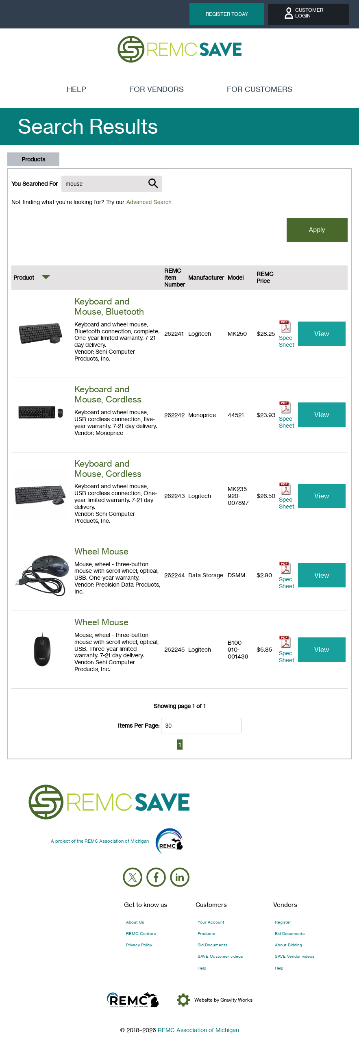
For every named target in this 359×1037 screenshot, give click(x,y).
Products (33, 159)
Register (283, 922)
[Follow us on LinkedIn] (179, 877)
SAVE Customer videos (220, 956)
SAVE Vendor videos (294, 956)
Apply (317, 229)
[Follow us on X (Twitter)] (132, 877)
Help (76, 89)
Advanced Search (149, 202)
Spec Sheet (286, 334)
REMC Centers (141, 933)
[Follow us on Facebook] (156, 877)
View (321, 334)
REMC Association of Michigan (198, 1029)
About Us (135, 922)
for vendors (156, 89)
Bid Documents (212, 945)
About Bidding (288, 945)
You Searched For (86, 184)
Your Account (211, 922)
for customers (259, 89)
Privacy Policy (139, 945)
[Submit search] (153, 184)
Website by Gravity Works (206, 1000)
